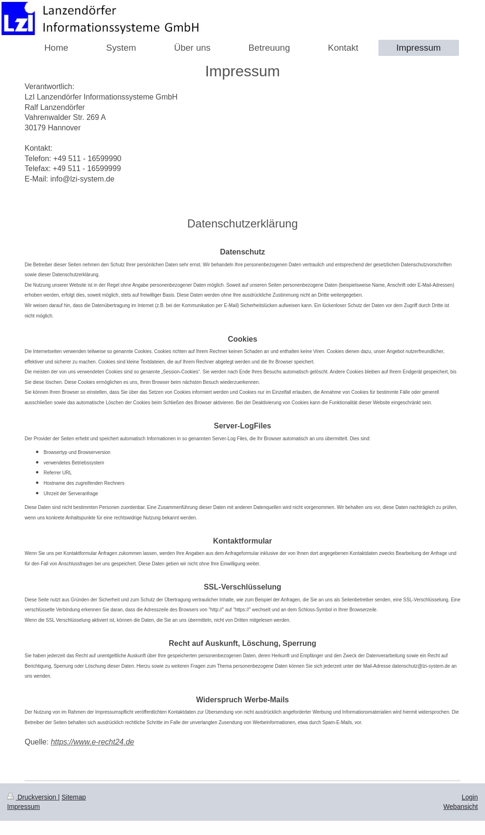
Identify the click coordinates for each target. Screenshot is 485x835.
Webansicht (460, 806)
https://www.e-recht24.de (92, 742)
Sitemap (74, 797)
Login (470, 797)
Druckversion (32, 797)
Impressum (23, 806)
